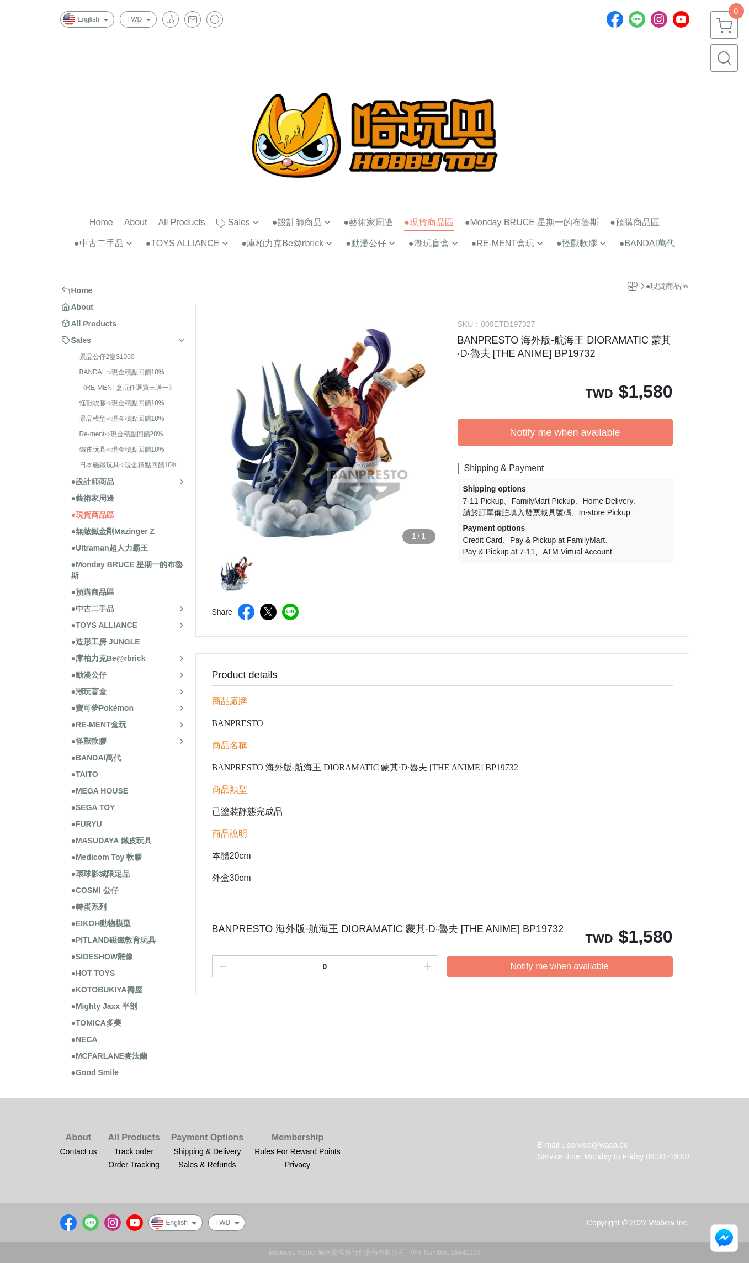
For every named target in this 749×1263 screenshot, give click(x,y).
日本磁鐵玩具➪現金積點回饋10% (128, 465)
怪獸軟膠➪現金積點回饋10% (121, 403)
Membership (297, 1137)
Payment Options (207, 1137)
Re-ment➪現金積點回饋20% (121, 434)
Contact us (78, 1151)
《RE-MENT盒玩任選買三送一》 (127, 388)
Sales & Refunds (207, 1165)
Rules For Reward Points (297, 1151)
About (78, 1137)
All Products (134, 1137)
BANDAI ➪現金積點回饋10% (121, 372)
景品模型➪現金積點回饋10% (121, 418)
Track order (133, 1151)
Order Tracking (134, 1165)
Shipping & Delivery (207, 1151)
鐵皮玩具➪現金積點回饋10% (121, 449)
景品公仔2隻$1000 (107, 357)
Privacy (297, 1165)
